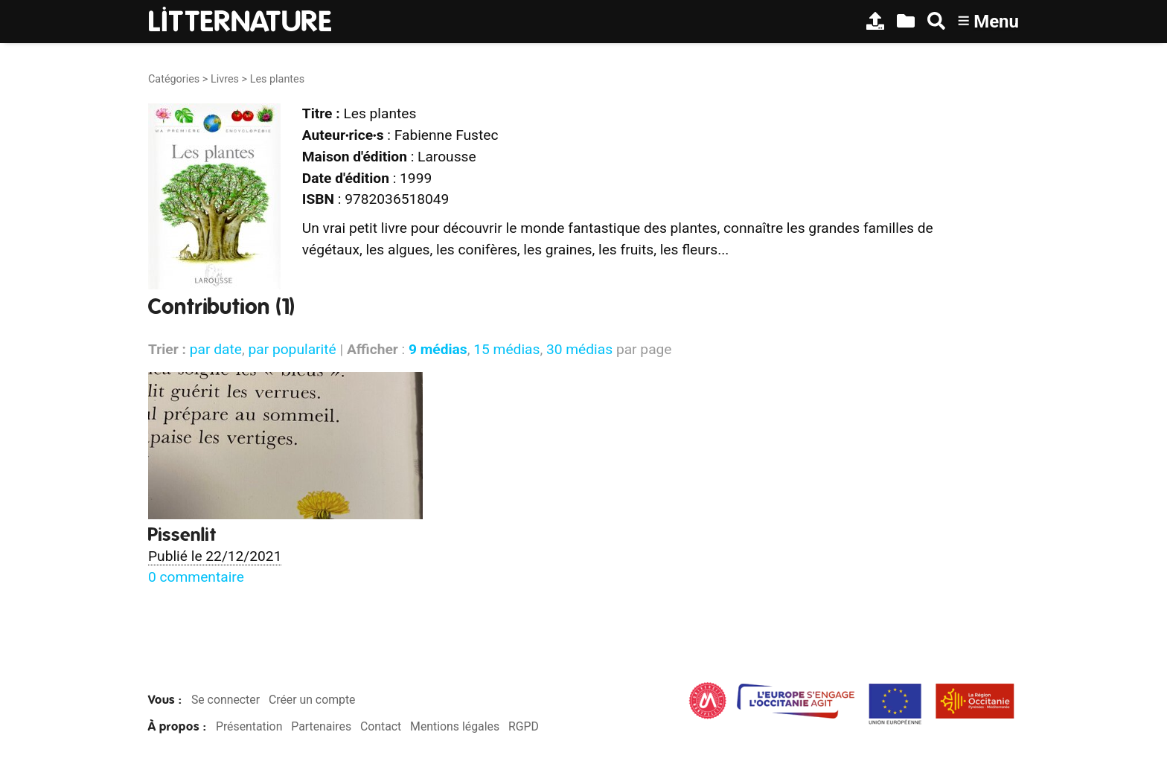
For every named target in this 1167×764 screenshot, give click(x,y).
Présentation (249, 726)
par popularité (292, 349)
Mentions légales (454, 726)
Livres (225, 79)
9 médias (438, 349)
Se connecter (225, 700)
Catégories (173, 79)
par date (216, 349)
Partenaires (321, 726)
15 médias (506, 349)
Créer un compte (312, 700)
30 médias (579, 349)
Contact (380, 726)
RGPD (523, 726)
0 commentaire (196, 576)
